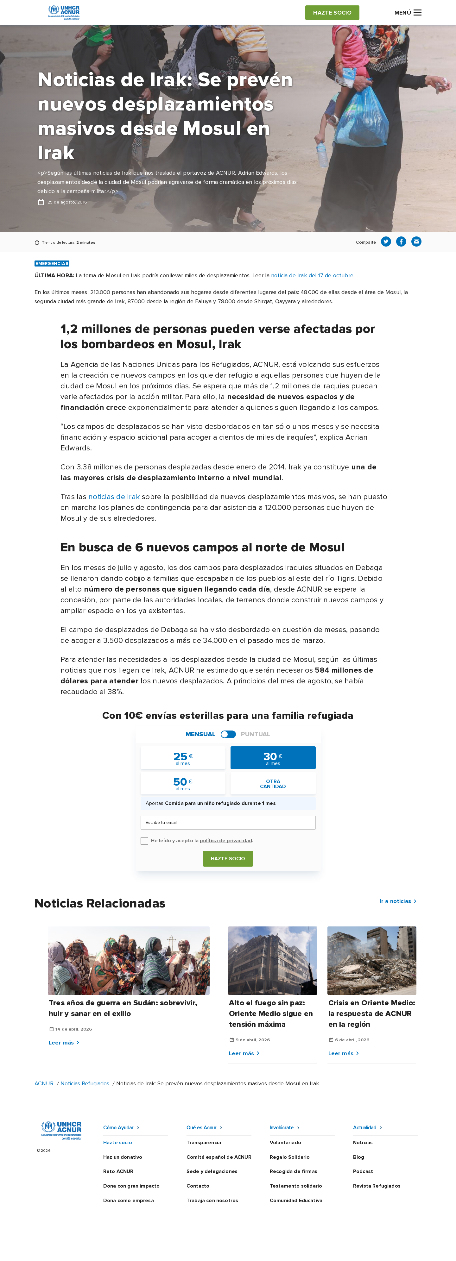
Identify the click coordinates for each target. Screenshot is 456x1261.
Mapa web (346, 1250)
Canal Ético (310, 1250)
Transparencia (204, 1142)
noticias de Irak (114, 496)
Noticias (363, 1142)
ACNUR (44, 1083)
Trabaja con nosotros (212, 1200)
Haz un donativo (122, 1157)
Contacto (198, 1186)
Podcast (363, 1171)
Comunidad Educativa (296, 1200)
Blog (358, 1157)
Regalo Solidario (290, 1157)
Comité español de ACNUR (219, 1157)
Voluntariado (285, 1142)
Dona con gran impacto (131, 1186)
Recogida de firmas (293, 1171)
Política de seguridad (261, 1250)
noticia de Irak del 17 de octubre (312, 275)
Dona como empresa (128, 1200)
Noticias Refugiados (84, 1083)
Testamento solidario (296, 1186)
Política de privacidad (200, 1250)
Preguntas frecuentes (394, 1250)
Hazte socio (228, 859)
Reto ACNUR (118, 1171)
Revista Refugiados (377, 1186)
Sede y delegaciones (212, 1171)
